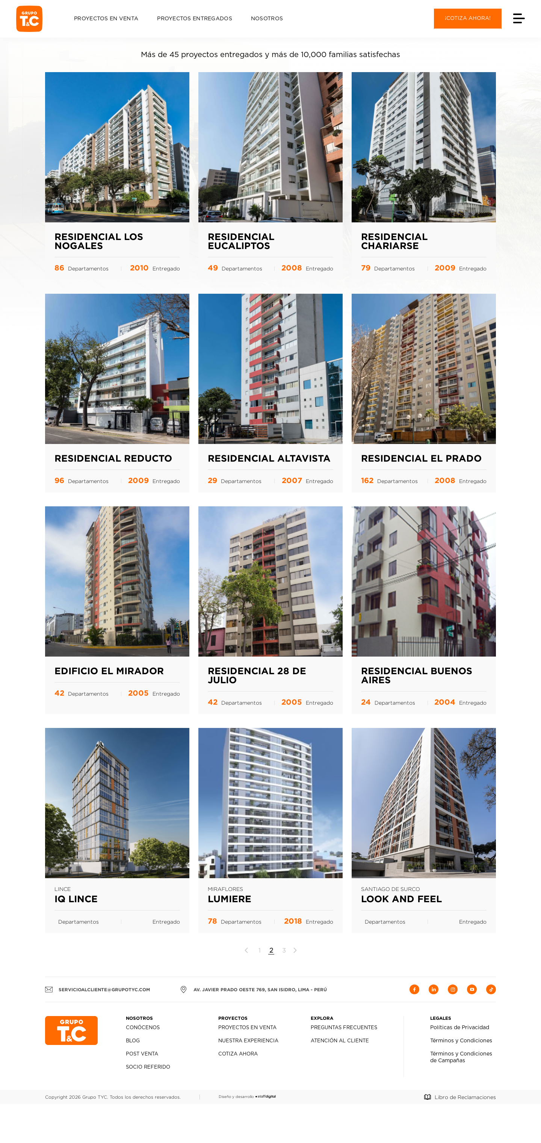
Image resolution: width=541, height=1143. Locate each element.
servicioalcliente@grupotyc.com (97, 1028)
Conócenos (143, 1066)
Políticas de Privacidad (459, 1066)
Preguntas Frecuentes (344, 1066)
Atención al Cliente (340, 1080)
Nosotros (267, 18)
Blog (133, 1080)
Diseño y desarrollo (247, 1136)
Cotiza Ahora (238, 1093)
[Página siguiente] (294, 989)
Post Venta (142, 1093)
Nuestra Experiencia (248, 1080)
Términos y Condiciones (461, 1080)
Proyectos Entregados (194, 18)
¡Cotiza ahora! (468, 18)
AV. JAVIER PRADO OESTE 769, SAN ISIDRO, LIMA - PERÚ (253, 1028)
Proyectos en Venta (106, 18)
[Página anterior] (247, 989)
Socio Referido (148, 1106)
